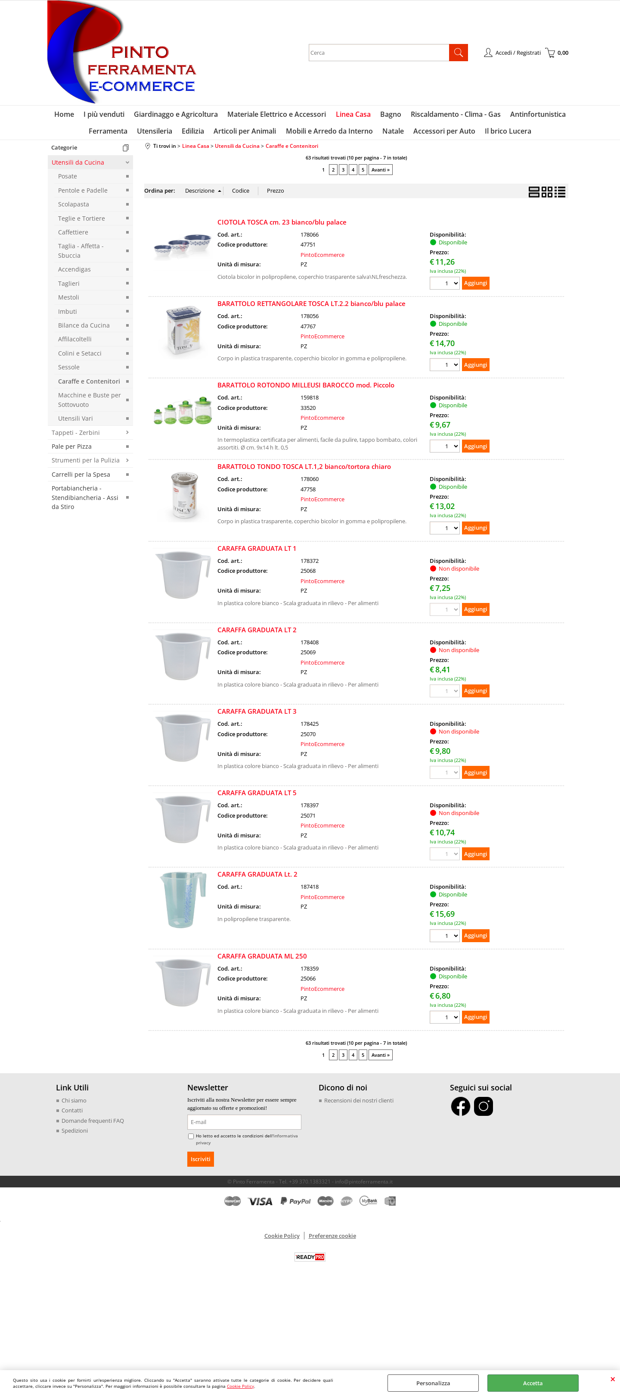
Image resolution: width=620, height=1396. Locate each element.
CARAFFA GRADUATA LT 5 (257, 796)
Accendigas (74, 273)
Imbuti (67, 315)
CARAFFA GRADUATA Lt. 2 (257, 878)
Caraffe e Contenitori (89, 385)
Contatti (72, 1114)
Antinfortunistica (535, 115)
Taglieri (69, 287)
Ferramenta (111, 134)
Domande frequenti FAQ (93, 1124)
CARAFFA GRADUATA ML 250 (262, 959)
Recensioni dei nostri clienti (359, 1104)
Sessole (69, 371)
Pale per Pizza (72, 450)
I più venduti (106, 115)
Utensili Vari (75, 422)
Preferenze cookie (332, 1239)
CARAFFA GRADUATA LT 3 (257, 715)
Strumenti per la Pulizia (86, 464)
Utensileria (157, 134)
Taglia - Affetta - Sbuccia (81, 254)
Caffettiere (73, 236)
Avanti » (381, 173)
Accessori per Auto (442, 134)
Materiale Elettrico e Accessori (277, 115)
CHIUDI (613, 1378)
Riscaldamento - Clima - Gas (454, 115)
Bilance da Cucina (84, 329)
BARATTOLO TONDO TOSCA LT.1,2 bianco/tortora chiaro (304, 470)
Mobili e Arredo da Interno (328, 134)
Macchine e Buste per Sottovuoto (89, 403)
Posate (67, 180)
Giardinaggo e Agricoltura (178, 115)
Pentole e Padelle (83, 194)
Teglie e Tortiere (81, 222)
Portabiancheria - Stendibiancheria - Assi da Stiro (85, 501)
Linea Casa (352, 115)
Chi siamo (74, 1104)
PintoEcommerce (322, 258)
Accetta (533, 1383)
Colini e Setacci (80, 357)
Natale (392, 134)
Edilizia (194, 134)
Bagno (389, 115)
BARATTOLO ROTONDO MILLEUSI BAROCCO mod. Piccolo (305, 388)
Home (68, 115)
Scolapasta (73, 208)
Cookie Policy (240, 1386)
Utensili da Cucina (78, 166)
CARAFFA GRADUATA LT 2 (257, 633)
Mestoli (68, 301)
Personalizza (433, 1383)
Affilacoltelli (75, 343)
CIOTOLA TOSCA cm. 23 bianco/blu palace (282, 226)
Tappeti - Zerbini (76, 436)
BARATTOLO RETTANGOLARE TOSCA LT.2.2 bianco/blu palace (311, 307)
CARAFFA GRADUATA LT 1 (257, 552)
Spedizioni (75, 1134)
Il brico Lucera (505, 134)
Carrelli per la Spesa (81, 478)
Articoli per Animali (245, 134)
